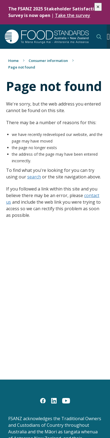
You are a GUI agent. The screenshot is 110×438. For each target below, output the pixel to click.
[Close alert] (98, 7)
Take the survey (72, 15)
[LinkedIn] (54, 400)
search (34, 177)
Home (13, 60)
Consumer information (48, 60)
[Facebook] (43, 400)
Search (99, 36)
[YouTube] (66, 400)
